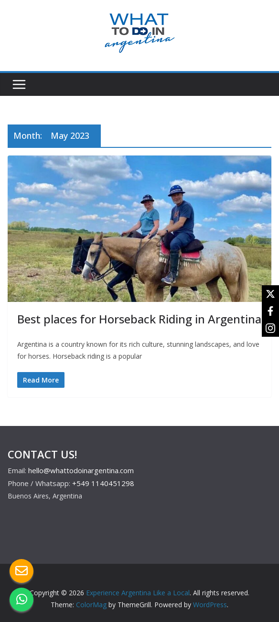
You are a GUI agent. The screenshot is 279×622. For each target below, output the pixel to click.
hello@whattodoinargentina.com (81, 470)
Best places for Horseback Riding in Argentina (139, 319)
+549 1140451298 (103, 483)
